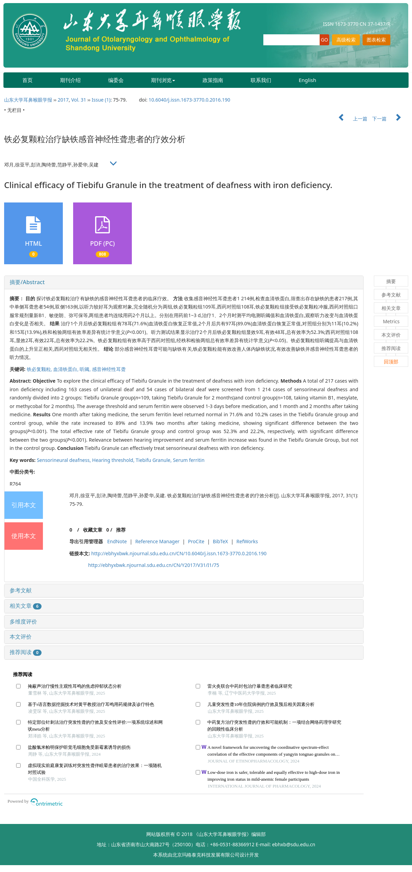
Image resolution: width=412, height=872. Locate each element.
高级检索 (346, 39)
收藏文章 (92, 529)
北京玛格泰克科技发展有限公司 (206, 854)
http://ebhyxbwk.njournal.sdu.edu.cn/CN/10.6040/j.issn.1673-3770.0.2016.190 (178, 553)
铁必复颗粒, (40, 369)
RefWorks (247, 541)
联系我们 (261, 80)
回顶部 (391, 361)
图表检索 (376, 39)
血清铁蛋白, (66, 369)
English (307, 80)
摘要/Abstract (27, 282)
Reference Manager (157, 541)
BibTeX (220, 541)
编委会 (116, 80)
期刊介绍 (70, 80)
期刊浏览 (163, 80)
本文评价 (21, 636)
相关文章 (26, 605)
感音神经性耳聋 (109, 369)
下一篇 (390, 118)
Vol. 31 (78, 99)
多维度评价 (23, 621)
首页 (27, 80)
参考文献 (21, 590)
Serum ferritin (189, 460)
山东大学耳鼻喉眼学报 (28, 99)
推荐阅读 (26, 652)
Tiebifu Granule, (154, 460)
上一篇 (349, 118)
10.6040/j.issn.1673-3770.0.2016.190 (189, 99)
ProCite (196, 541)
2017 (63, 99)
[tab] (183, 282)
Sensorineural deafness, (64, 460)
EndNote (117, 541)
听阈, (86, 369)
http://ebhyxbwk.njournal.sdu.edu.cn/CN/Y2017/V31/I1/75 (153, 565)
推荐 (121, 529)
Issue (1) (101, 99)
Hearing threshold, (114, 460)
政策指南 (213, 80)
